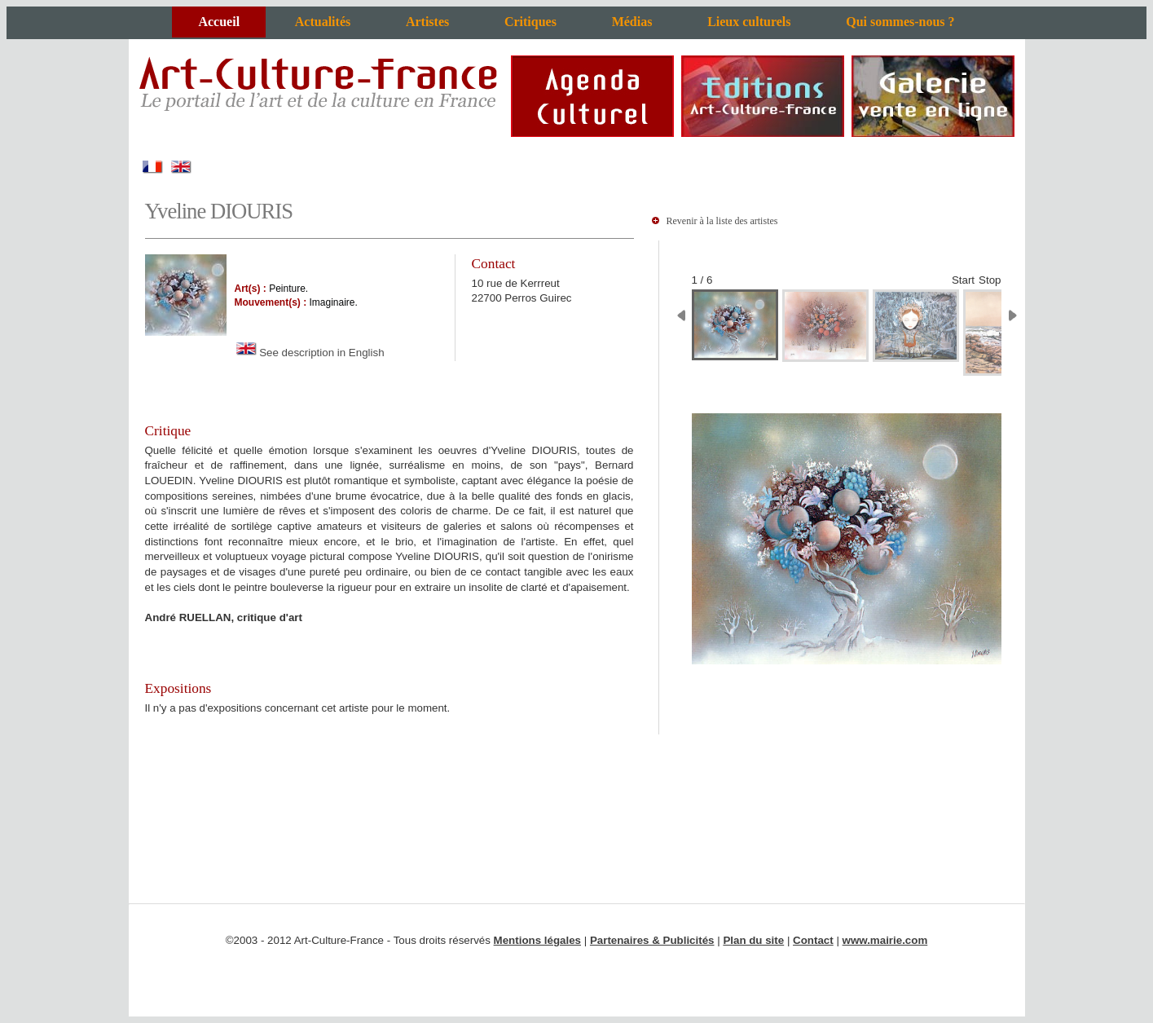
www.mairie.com (885, 940)
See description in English (310, 352)
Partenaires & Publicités (652, 940)
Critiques (530, 22)
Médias (632, 22)
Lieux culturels (748, 22)
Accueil (219, 22)
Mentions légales (537, 940)
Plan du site (753, 940)
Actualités (322, 22)
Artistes (427, 22)
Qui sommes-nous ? (900, 22)
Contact (813, 940)
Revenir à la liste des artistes (722, 221)
